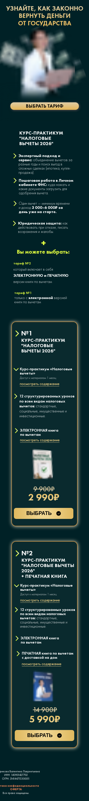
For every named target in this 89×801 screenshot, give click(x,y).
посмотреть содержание (39, 439)
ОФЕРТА (16, 789)
